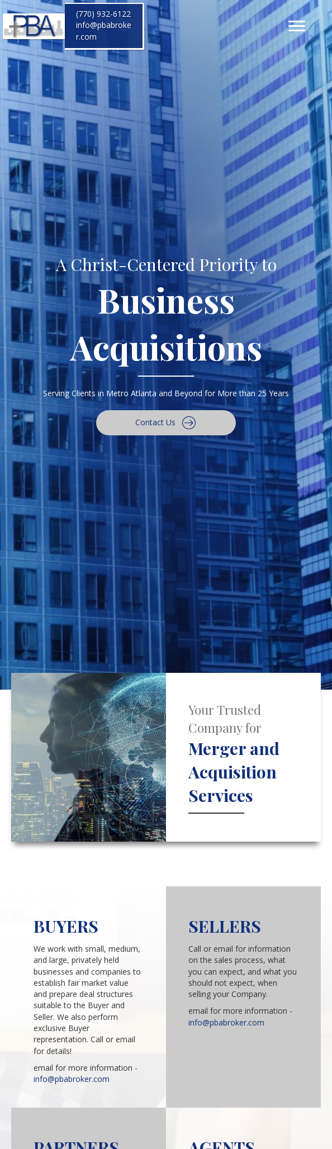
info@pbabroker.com (72, 1079)
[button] (166, 422)
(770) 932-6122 (103, 13)
